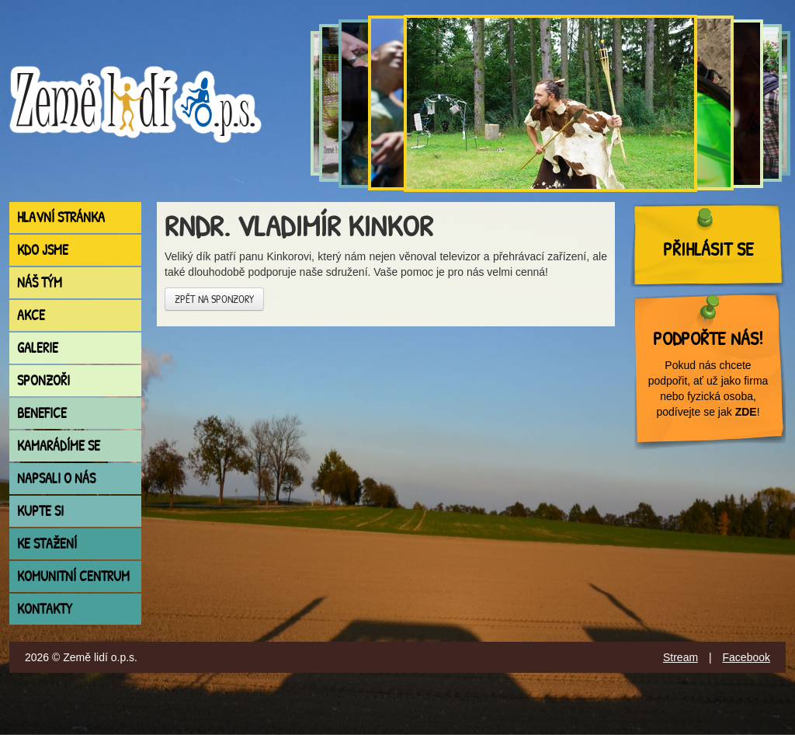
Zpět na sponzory (214, 298)
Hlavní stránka (61, 217)
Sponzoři (43, 380)
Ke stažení (47, 543)
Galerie (37, 347)
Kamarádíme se (58, 445)
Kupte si (40, 511)
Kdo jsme (42, 250)
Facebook (746, 657)
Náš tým (39, 282)
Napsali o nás (56, 478)
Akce (31, 315)
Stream (680, 657)
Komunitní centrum (73, 576)
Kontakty (44, 608)
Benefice (42, 413)
